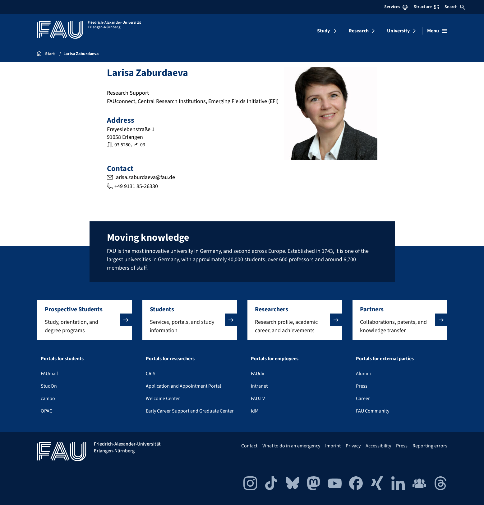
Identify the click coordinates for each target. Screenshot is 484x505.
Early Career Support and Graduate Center (190, 411)
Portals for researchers (170, 358)
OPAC (46, 411)
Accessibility (378, 445)
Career (363, 398)
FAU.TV (258, 398)
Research (359, 30)
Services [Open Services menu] (396, 7)
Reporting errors (430, 445)
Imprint (333, 445)
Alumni (363, 373)
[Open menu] (437, 31)
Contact (249, 445)
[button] (84, 320)
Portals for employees (274, 358)
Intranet (259, 386)
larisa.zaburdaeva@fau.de (144, 177)
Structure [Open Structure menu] (426, 7)
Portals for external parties (385, 358)
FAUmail (49, 373)
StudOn (49, 386)
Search (455, 7)
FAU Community (372, 411)
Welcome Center (163, 398)
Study (323, 30)
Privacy (353, 445)
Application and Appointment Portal (183, 386)
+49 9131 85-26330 (136, 186)
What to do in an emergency (291, 445)
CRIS (150, 373)
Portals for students (62, 358)
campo (48, 398)
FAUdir (258, 373)
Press (361, 386)
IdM (255, 411)
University (398, 30)
